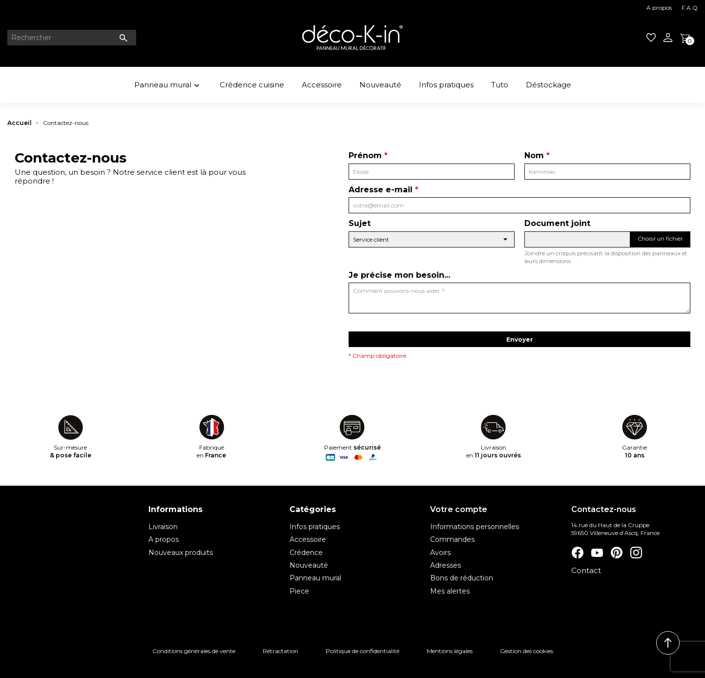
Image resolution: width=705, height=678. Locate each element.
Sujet (360, 223)
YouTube (596, 552)
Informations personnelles (474, 526)
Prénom (365, 155)
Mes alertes (450, 591)
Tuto (499, 84)
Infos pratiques (446, 84)
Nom (534, 155)
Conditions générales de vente (193, 651)
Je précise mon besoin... (399, 275)
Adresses (445, 565)
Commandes (452, 539)
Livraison (163, 526)
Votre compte (458, 509)
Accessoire (322, 84)
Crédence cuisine (252, 84)
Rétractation (280, 651)
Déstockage (548, 84)
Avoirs (440, 552)
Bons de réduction (461, 578)
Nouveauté (380, 84)
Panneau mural (168, 86)
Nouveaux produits (180, 552)
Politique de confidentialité (362, 651)
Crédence (306, 552)
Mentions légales (450, 651)
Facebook (577, 552)
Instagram (636, 552)
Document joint (557, 223)
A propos (659, 7)
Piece (299, 591)
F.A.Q (690, 7)
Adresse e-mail (381, 189)
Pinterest (616, 552)
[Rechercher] (71, 37)
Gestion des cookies (526, 651)
